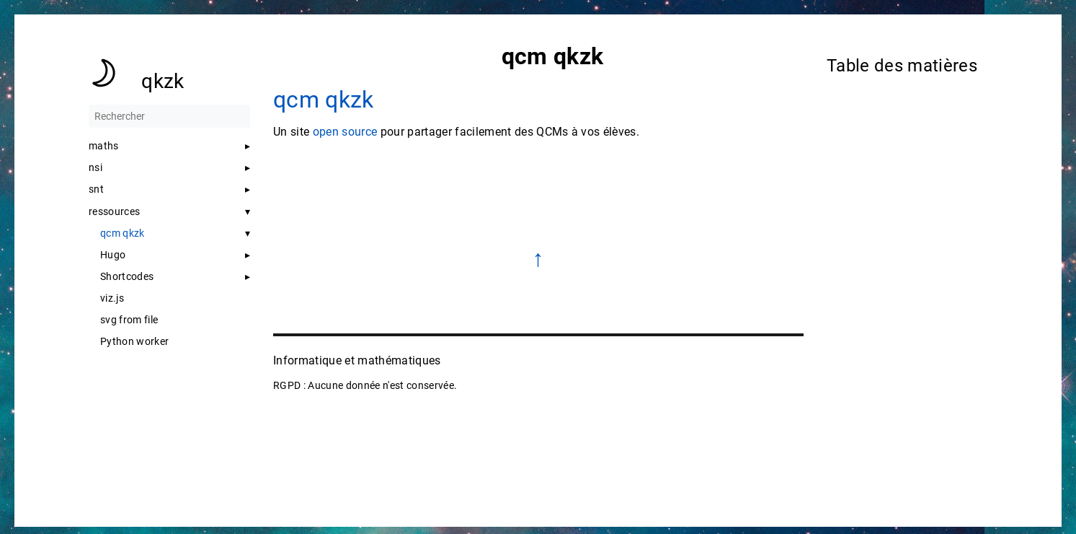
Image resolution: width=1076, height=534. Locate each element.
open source (344, 132)
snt (96, 189)
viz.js (112, 298)
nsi (95, 167)
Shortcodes (127, 276)
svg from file (129, 319)
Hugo (112, 255)
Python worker (134, 341)
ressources (114, 211)
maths (104, 146)
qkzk (162, 81)
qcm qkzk (122, 233)
